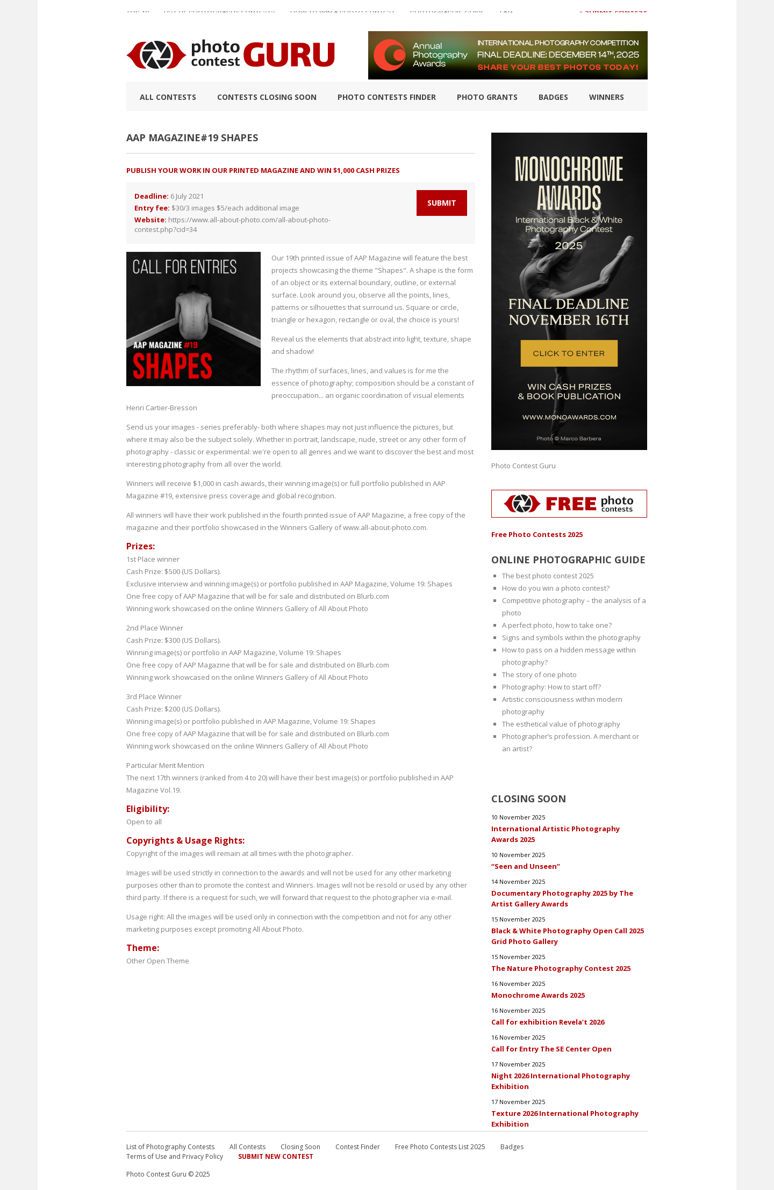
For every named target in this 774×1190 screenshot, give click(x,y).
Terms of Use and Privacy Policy (174, 1156)
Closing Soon (300, 1146)
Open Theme (168, 961)
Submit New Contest (275, 1156)
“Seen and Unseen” (525, 866)
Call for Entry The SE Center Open (551, 1049)
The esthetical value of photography (561, 724)
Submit (441, 203)
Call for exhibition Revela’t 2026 (547, 1022)
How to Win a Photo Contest (342, 15)
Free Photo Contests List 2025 (440, 1146)
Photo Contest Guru (523, 465)
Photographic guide (447, 15)
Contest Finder (357, 1146)
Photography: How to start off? (551, 687)
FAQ (506, 15)
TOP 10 (137, 15)
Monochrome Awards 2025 (538, 995)
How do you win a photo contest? (556, 588)
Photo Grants (487, 97)
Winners (606, 97)
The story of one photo (539, 674)
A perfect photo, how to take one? (557, 625)
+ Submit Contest (613, 15)
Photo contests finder (387, 97)
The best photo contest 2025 (548, 576)
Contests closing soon (267, 97)
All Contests (168, 97)
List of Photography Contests (219, 15)
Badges (553, 97)
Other (135, 961)
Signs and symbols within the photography (571, 637)
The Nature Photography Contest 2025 (560, 968)
